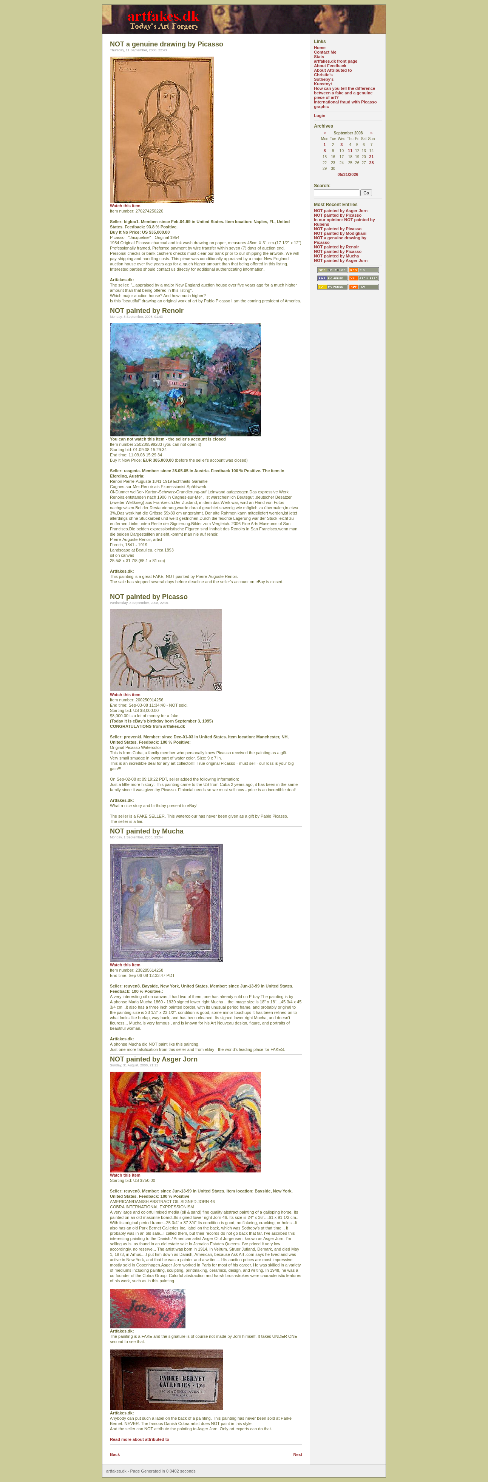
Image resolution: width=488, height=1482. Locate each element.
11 (350, 150)
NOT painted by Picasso (337, 215)
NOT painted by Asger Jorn (341, 210)
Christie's (323, 74)
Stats (319, 56)
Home (320, 47)
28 (371, 162)
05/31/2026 (348, 174)
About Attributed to (333, 70)
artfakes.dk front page (335, 61)
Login (319, 115)
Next (297, 1454)
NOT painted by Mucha (336, 256)
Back (115, 1454)
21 (371, 156)
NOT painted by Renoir (336, 247)
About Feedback (330, 65)
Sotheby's (324, 79)
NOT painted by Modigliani (340, 233)
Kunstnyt (323, 84)
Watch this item (125, 205)
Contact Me (325, 52)
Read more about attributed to (139, 1439)
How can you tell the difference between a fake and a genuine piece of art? (344, 93)
